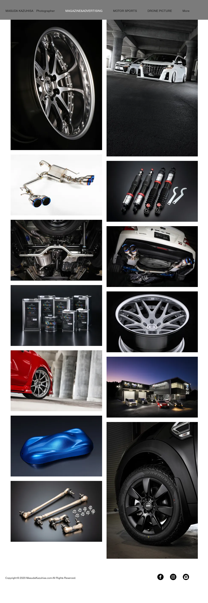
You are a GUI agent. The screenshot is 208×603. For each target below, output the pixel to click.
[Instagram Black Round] (186, 577)
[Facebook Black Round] (160, 577)
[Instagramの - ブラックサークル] (173, 577)
